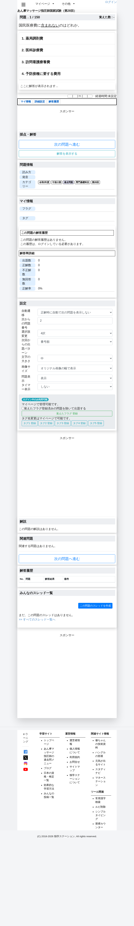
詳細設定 (40, 101)
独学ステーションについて (75, 779)
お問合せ (75, 762)
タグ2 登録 (46, 423)
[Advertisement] (38, 478)
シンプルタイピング (100, 815)
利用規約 (75, 757)
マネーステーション (100, 781)
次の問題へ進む (67, 144)
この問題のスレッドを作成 (95, 605)
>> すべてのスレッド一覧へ (37, 619)
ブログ (48, 768)
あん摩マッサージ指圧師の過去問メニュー (49, 756)
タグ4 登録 (79, 423)
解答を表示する (67, 153)
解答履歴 (54, 101)
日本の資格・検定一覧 (49, 777)
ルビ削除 (100, 806)
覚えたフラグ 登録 (67, 413)
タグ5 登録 (96, 423)
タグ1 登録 (29, 423)
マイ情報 (26, 101)
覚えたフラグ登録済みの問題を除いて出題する (54, 408)
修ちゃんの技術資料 (100, 744)
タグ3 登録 (63, 423)
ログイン (111, 1)
